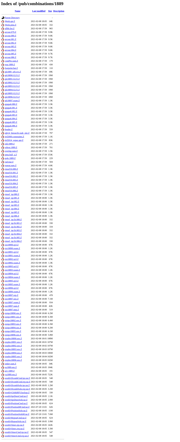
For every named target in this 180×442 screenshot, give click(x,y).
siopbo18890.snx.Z (13, 338)
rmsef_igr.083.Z (12, 205)
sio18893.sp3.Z (12, 266)
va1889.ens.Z (11, 374)
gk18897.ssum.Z (12, 100)
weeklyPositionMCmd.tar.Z (17, 407)
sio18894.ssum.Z (12, 277)
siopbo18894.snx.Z (13, 353)
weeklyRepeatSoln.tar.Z (15, 421)
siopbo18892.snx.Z (13, 346)
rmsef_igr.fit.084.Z (13, 234)
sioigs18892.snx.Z (13, 320)
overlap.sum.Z (11, 151)
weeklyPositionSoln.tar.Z (16, 410)
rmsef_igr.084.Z (12, 209)
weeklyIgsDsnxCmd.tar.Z (16, 396)
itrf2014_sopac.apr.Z (14, 140)
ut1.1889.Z (10, 371)
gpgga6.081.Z (11, 108)
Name (17, 11)
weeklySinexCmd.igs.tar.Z (16, 432)
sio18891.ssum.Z (12, 255)
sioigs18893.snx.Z (13, 324)
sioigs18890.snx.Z (13, 313)
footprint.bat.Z (11, 68)
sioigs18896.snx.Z (13, 335)
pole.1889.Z (10, 158)
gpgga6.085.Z (11, 122)
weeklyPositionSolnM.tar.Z (17, 414)
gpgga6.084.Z (11, 118)
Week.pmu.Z (10, 25)
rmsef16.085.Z (11, 187)
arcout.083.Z (10, 46)
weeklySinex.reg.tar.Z (14, 428)
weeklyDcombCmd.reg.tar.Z (17, 382)
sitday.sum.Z (10, 364)
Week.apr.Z (10, 21)
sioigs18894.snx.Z (13, 328)
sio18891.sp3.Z (12, 252)
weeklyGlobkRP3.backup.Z (17, 392)
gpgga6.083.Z (11, 115)
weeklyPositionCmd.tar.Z (16, 403)
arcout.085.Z (10, 54)
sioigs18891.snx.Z (13, 317)
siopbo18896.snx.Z (13, 360)
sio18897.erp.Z (11, 295)
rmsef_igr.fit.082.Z (13, 227)
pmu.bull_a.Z (11, 154)
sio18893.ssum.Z (12, 270)
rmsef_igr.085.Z (12, 212)
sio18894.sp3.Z (12, 273)
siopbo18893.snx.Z (13, 349)
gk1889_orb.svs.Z (13, 72)
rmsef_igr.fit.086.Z (13, 241)
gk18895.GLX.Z (12, 93)
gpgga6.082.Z (11, 111)
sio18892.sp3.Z (12, 259)
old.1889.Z (10, 144)
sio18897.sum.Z (12, 306)
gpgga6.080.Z (11, 104)
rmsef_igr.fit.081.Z (13, 223)
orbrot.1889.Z (11, 147)
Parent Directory (12, 17)
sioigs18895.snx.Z (13, 331)
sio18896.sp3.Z (12, 288)
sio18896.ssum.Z (12, 291)
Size (50, 11)
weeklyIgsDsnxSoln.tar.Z (16, 400)
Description (58, 11)
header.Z (9, 129)
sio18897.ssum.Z (12, 302)
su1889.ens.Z (11, 367)
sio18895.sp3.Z (12, 281)
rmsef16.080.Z (11, 169)
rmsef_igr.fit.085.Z (13, 237)
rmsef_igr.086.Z (12, 216)
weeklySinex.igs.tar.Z (14, 425)
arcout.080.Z (10, 36)
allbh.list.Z (9, 28)
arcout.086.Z (10, 57)
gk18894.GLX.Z (12, 90)
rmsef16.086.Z (11, 191)
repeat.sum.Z (11, 165)
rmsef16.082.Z (11, 176)
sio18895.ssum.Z (12, 284)
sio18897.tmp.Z (12, 309)
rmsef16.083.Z (11, 180)
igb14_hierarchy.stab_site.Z (17, 133)
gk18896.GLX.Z (12, 97)
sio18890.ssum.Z (12, 248)
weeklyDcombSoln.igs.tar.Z (17, 385)
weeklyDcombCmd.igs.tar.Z (17, 378)
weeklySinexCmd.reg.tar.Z (17, 436)
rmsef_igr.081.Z (12, 198)
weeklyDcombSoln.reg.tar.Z (17, 389)
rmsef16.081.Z (11, 173)
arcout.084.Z (10, 50)
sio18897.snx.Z (12, 299)
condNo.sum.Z (11, 61)
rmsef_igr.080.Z (12, 194)
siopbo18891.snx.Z (13, 342)
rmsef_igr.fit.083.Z (13, 230)
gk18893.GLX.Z (12, 86)
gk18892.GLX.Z (12, 82)
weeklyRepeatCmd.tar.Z (16, 418)
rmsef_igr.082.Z (12, 201)
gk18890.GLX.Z (12, 75)
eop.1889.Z (10, 64)
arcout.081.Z (10, 39)
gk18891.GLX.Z (12, 79)
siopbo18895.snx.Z (13, 356)
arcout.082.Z (10, 43)
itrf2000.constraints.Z (14, 136)
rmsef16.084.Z (11, 183)
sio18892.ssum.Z (12, 263)
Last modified (38, 11)
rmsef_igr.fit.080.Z (13, 219)
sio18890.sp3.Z (12, 245)
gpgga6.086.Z (11, 126)
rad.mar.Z (9, 162)
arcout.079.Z (10, 32)
